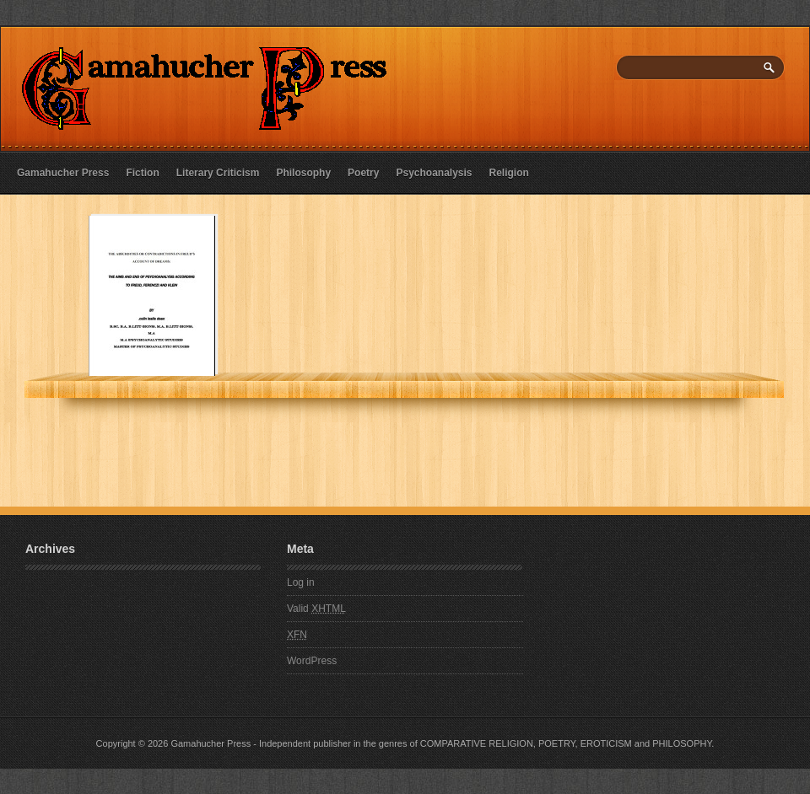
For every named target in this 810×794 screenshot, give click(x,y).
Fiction (142, 173)
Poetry (363, 173)
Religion (509, 173)
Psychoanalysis (434, 173)
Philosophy (303, 173)
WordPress (312, 661)
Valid (316, 608)
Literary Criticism (218, 173)
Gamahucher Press (63, 173)
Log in (301, 582)
